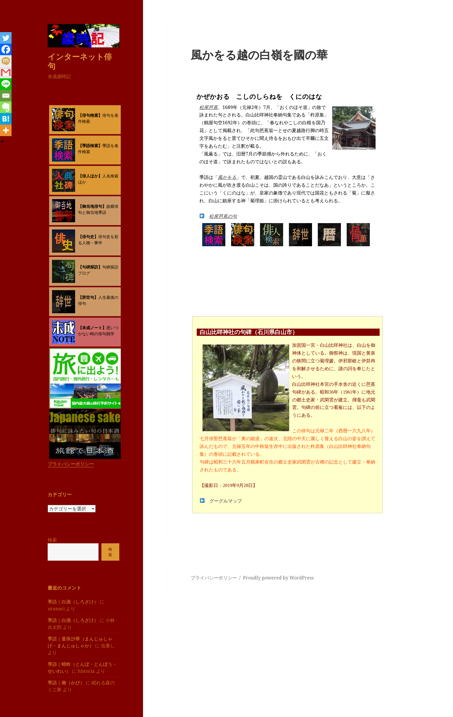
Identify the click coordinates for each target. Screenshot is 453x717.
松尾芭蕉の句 (223, 216)
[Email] (6, 95)
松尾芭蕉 (208, 107)
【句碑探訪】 (90, 267)
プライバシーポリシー (71, 464)
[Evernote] (6, 107)
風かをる (227, 177)
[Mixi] (6, 61)
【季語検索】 (90, 145)
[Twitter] (6, 38)
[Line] (6, 84)
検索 (52, 540)
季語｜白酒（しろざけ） (73, 602)
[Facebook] (6, 49)
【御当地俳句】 (92, 206)
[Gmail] (6, 72)
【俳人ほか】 (90, 176)
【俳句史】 (88, 236)
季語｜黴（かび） (66, 682)
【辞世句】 (88, 297)
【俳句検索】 (90, 115)
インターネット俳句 (80, 61)
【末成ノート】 (92, 327)
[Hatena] (6, 119)
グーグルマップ (225, 501)
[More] (6, 130)
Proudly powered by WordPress (278, 578)
